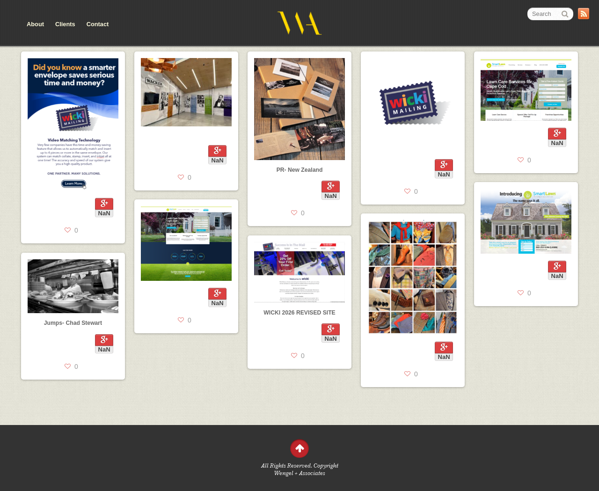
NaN (104, 213)
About (35, 24)
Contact (98, 24)
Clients (65, 24)
